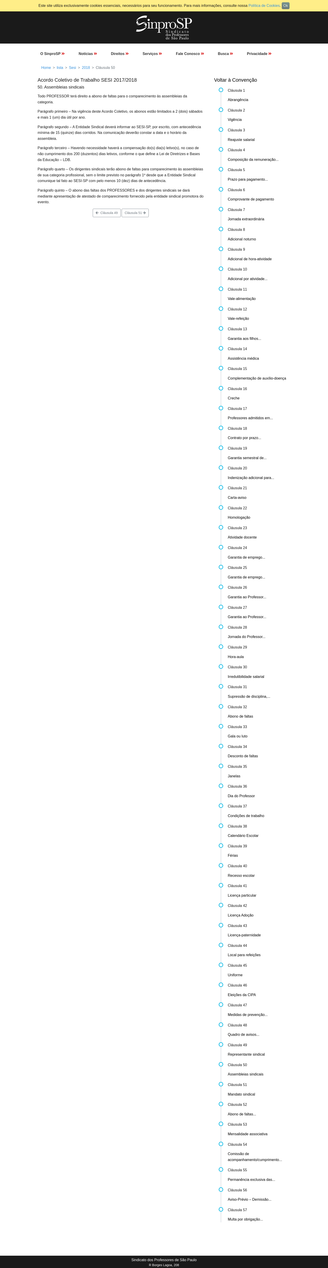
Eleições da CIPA (242, 995)
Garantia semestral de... (247, 458)
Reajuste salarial (241, 140)
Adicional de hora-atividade (250, 259)
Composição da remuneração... (253, 159)
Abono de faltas (240, 716)
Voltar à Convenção (235, 80)
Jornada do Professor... (246, 637)
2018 (86, 68)
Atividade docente (242, 537)
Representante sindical (246, 1054)
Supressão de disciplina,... (249, 696)
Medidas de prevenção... (248, 1015)
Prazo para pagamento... (248, 179)
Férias (233, 855)
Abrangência (238, 100)
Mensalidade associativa (247, 1134)
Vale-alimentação (242, 299)
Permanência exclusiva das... (251, 1180)
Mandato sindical (241, 1094)
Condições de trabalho (246, 816)
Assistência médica (243, 358)
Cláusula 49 (107, 213)
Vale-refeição (238, 318)
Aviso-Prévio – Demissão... (250, 1199)
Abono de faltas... (242, 1114)
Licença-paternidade (244, 935)
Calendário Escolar (243, 836)
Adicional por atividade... (247, 279)
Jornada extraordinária (246, 219)
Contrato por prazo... (244, 438)
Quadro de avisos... (243, 1034)
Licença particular (242, 895)
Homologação (239, 517)
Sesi (72, 68)
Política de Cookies (264, 6)
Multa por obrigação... (245, 1219)
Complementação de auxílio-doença (257, 378)
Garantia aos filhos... (244, 339)
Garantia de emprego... (246, 557)
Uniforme (235, 975)
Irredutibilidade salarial (246, 677)
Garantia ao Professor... (247, 597)
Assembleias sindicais (246, 1074)
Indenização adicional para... (251, 478)
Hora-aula (236, 657)
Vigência (235, 120)
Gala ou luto (237, 736)
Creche (234, 398)
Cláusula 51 (135, 213)
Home (46, 68)
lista (60, 68)
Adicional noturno (242, 239)
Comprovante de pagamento (251, 199)
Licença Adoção (241, 915)
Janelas (234, 776)
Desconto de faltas (243, 756)
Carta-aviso (237, 498)
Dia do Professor (241, 796)
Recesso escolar (241, 875)
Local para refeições (244, 955)
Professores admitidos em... (250, 418)
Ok (285, 6)
